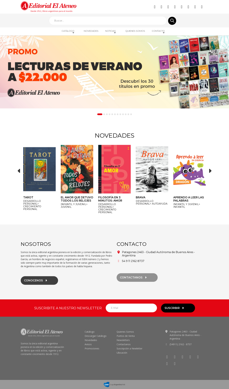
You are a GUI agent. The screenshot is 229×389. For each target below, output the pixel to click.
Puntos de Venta (126, 335)
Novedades (91, 31)
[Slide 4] (109, 114)
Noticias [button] (110, 32)
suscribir (175, 308)
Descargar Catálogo (96, 335)
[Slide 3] (107, 114)
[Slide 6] (115, 114)
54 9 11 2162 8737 (133, 261)
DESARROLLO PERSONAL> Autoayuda (151, 202)
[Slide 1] (99, 114)
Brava (140, 197)
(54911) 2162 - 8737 (180, 344)
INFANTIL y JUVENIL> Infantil (186, 205)
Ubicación (122, 352)
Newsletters (123, 340)
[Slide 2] (104, 114)
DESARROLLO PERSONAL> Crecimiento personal (32, 205)
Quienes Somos (135, 31)
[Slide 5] (112, 114)
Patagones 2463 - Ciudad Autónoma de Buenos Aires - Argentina (185, 335)
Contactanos (124, 344)
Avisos (88, 344)
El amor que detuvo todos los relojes (77, 199)
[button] (19, 171)
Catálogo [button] (68, 32)
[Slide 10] (126, 114)
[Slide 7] (117, 114)
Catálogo (90, 331)
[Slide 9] (123, 114)
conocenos (36, 283)
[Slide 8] (120, 114)
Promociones (92, 348)
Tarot (28, 197)
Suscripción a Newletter (129, 348)
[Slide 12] (131, 114)
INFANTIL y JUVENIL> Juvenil (74, 205)
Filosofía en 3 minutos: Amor (110, 199)
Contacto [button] (158, 32)
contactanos (134, 280)
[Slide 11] (128, 114)
